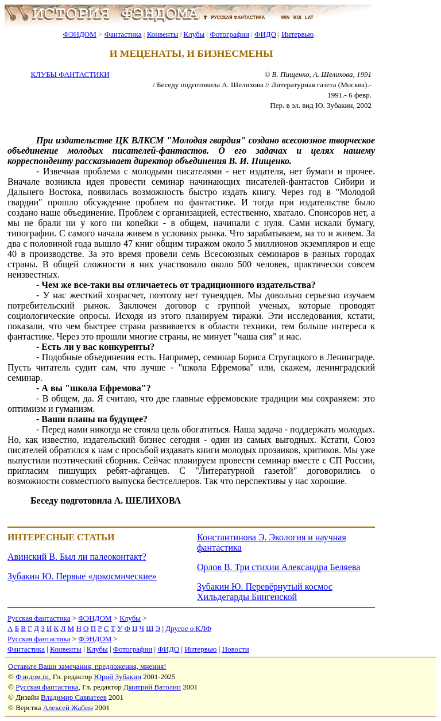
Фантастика (123, 34)
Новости (235, 649)
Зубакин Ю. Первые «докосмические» (82, 576)
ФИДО (265, 34)
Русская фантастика (38, 618)
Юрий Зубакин (117, 676)
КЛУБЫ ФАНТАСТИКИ (69, 74)
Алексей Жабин (68, 707)
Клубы (193, 34)
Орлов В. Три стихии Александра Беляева (278, 567)
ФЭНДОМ (79, 34)
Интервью (297, 34)
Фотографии (229, 34)
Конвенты (163, 34)
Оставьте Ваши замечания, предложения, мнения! (87, 666)
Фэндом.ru (32, 676)
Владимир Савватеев (74, 697)
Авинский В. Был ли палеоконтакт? (76, 557)
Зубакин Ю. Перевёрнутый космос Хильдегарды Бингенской (264, 592)
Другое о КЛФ (188, 628)
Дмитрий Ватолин (152, 687)
